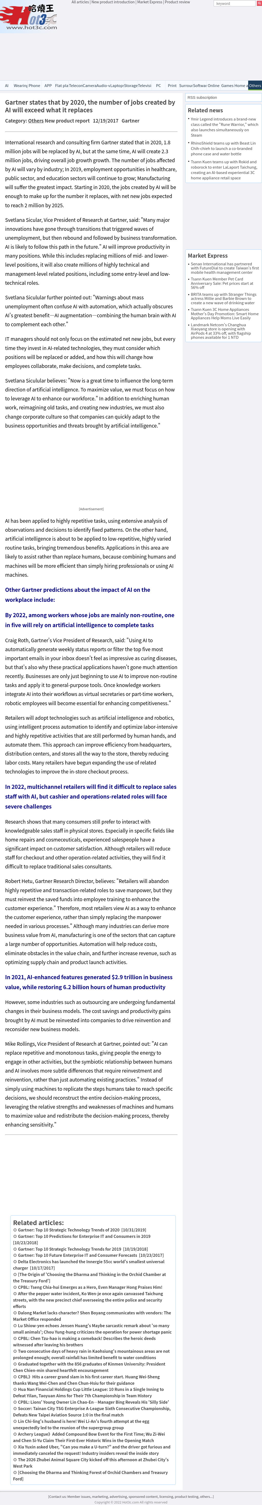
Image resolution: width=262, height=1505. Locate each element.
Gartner (130, 120)
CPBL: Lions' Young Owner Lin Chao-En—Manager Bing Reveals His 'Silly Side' (93, 1402)
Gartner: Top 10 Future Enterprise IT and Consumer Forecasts (77, 1255)
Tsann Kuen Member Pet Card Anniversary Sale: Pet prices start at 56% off (222, 283)
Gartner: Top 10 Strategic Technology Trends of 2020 (68, 1230)
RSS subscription (202, 97)
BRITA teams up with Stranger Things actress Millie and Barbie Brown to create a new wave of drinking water (223, 298)
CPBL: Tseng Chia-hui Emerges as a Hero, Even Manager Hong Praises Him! (90, 1287)
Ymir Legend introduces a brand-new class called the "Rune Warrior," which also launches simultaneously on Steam (224, 127)
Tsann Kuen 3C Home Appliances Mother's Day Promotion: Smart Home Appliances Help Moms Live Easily (225, 313)
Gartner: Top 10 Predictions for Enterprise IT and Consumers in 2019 (84, 1236)
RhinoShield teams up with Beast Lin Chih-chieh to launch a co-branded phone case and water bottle (223, 148)
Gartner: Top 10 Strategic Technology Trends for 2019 (69, 1249)
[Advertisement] (167, 43)
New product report (67, 120)
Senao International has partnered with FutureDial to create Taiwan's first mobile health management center (225, 268)
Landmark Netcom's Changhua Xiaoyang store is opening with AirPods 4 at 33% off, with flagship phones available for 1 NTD (221, 331)
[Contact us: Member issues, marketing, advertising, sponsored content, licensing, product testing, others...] (131, 1496)
